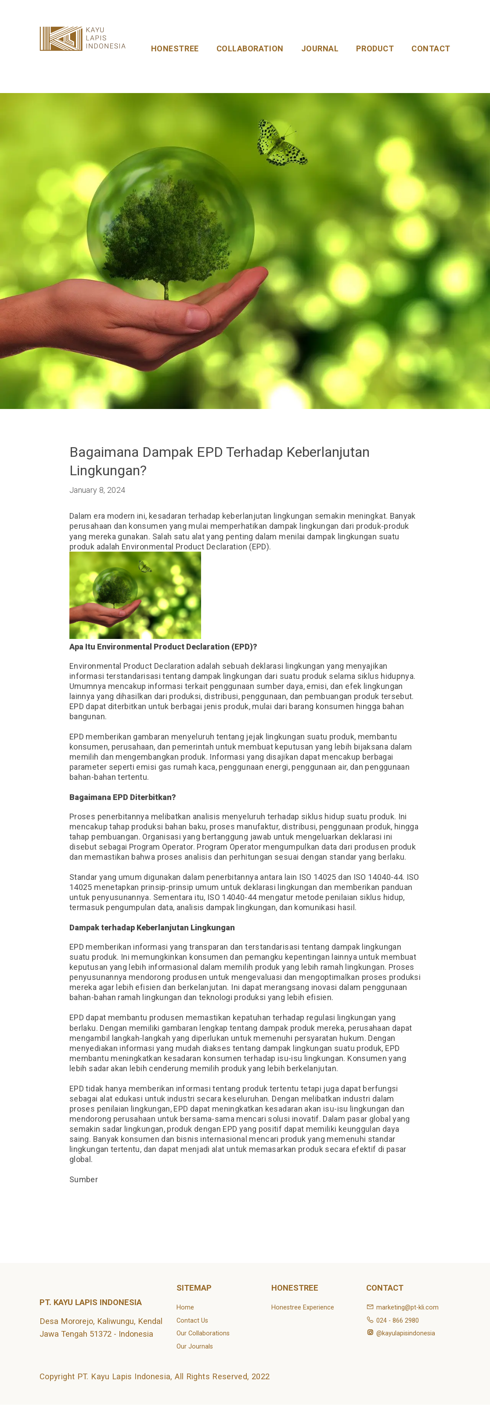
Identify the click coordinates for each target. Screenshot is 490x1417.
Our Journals (195, 1346)
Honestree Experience (302, 1307)
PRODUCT (375, 48)
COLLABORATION (250, 48)
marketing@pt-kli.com (402, 1307)
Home (185, 1307)
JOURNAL (320, 48)
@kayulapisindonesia (400, 1333)
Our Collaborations (203, 1333)
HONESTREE (175, 48)
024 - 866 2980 (392, 1320)
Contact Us (192, 1320)
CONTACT (430, 48)
